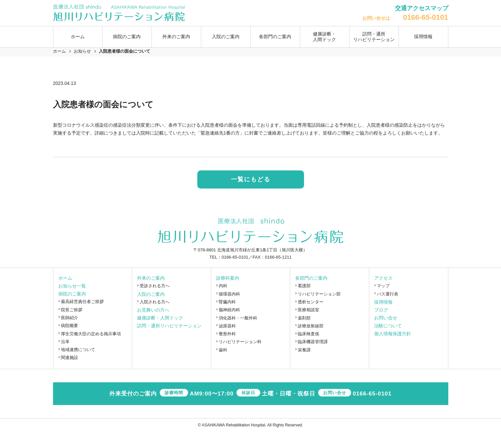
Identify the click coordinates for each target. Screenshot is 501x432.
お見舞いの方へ (153, 310)
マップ (383, 286)
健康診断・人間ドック (324, 36)
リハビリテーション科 (240, 342)
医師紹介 (69, 317)
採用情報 (423, 36)
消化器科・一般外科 (238, 318)
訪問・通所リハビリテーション (374, 36)
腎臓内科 (227, 301)
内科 (223, 286)
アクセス (383, 278)
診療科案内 (227, 278)
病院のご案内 (72, 294)
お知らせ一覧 (72, 286)
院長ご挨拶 (71, 309)
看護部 (304, 286)
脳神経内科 (229, 310)
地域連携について (78, 349)
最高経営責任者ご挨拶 (82, 301)
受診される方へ (155, 286)
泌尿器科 (227, 325)
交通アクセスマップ (421, 8)
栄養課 (304, 349)
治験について (388, 325)
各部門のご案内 (311, 278)
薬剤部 (304, 318)
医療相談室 (308, 310)
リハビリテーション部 (319, 294)
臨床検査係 (308, 333)
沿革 (65, 341)
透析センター (310, 301)
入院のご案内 (151, 294)
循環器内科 (229, 294)
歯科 (223, 349)
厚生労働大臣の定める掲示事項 (91, 333)
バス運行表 (387, 294)
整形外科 (227, 333)
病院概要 (69, 325)
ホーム (78, 36)
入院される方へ (155, 301)
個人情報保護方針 (392, 333)
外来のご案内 (151, 278)
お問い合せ (385, 317)
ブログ (381, 310)
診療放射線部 (310, 325)
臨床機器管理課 (313, 342)
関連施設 (69, 357)
